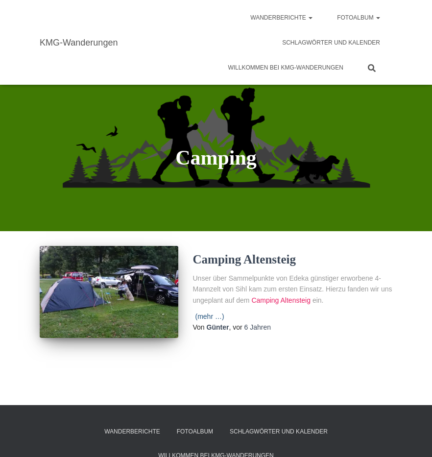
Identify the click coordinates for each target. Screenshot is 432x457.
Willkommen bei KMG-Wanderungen (285, 67)
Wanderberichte (281, 17)
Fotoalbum (358, 17)
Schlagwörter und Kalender (331, 42)
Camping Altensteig (244, 259)
